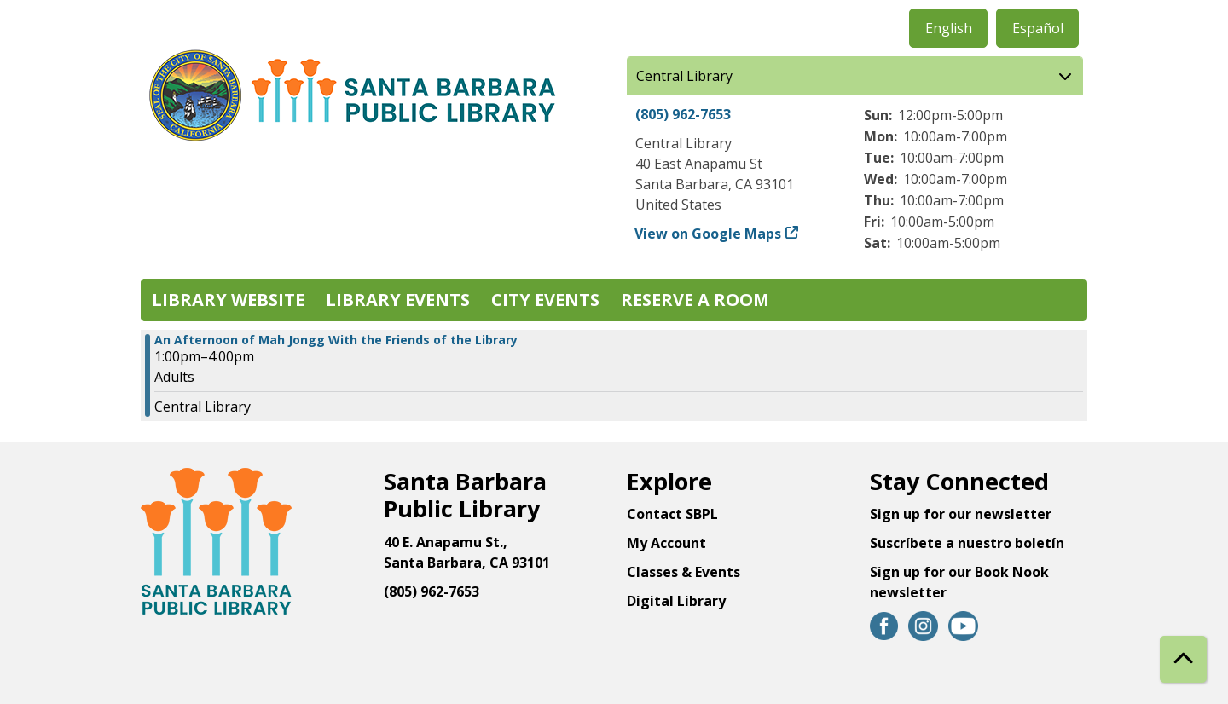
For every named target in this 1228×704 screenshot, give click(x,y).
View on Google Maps (708, 233)
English (948, 28)
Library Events (398, 299)
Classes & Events (683, 572)
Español (1037, 28)
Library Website (228, 299)
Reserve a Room (695, 299)
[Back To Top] (1183, 659)
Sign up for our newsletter (960, 514)
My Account (666, 543)
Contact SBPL (672, 514)
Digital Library (676, 600)
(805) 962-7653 (683, 114)
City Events (545, 299)
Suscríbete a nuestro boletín (967, 543)
